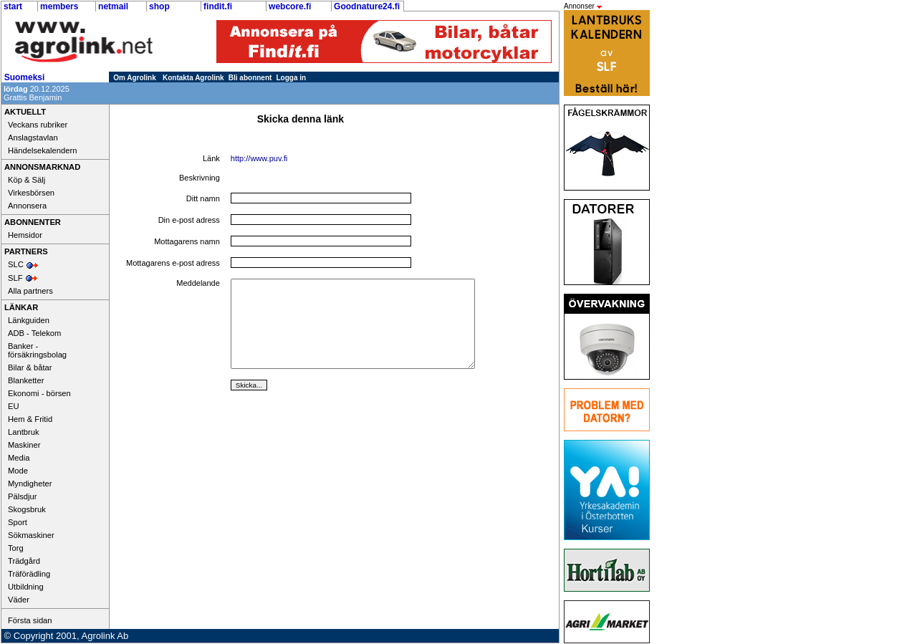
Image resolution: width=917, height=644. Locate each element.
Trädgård (24, 561)
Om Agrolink (134, 78)
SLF (15, 278)
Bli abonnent (250, 78)
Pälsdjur (22, 496)
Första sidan (30, 620)
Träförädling (29, 573)
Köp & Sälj (26, 180)
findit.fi (217, 6)
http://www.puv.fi (259, 158)
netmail (113, 6)
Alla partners (30, 291)
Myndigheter (30, 483)
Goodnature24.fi (367, 6)
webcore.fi (290, 6)
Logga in (292, 78)
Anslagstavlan (33, 137)
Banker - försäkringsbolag (37, 350)
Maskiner (24, 445)
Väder (18, 599)
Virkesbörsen (31, 192)
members (59, 6)
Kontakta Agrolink (193, 78)
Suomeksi (24, 77)
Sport (17, 522)
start (13, 6)
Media (18, 457)
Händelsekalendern (42, 150)
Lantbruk (23, 432)
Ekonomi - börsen (39, 393)
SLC (16, 264)
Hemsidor (25, 235)
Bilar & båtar (30, 367)
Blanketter (26, 380)
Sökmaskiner (31, 535)
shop (159, 6)
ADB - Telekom (34, 333)
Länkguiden (28, 320)
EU (13, 406)
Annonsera (27, 205)
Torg (16, 548)
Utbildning (26, 586)
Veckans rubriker (37, 124)
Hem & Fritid (30, 419)
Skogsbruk (27, 509)
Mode (18, 470)
